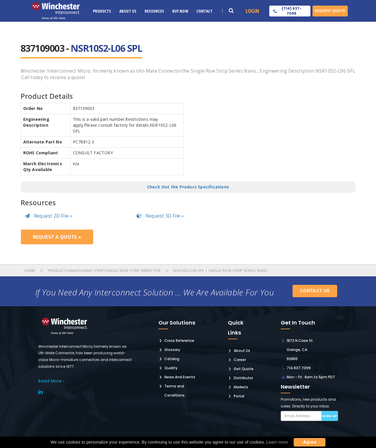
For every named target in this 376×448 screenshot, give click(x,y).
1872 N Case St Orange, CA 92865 (300, 349)
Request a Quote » (57, 237)
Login (252, 10)
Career (240, 359)
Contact (204, 11)
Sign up (329, 416)
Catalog (171, 358)
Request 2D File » (48, 216)
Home (30, 270)
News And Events (179, 377)
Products (102, 11)
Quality (171, 367)
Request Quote (330, 10)
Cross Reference (179, 340)
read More (49, 381)
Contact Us (315, 290)
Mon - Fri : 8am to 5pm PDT (311, 377)
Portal (239, 396)
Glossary (172, 349)
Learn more (277, 442)
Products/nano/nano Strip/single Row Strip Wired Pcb (104, 270)
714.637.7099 (299, 367)
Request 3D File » (160, 216)
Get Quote (243, 368)
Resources (154, 11)
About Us (127, 11)
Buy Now (180, 11)
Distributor (243, 377)
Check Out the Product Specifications (188, 187)
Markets (241, 387)
